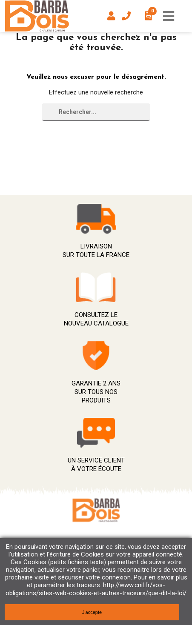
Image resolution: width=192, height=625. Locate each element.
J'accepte (92, 612)
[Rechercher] (96, 112)
